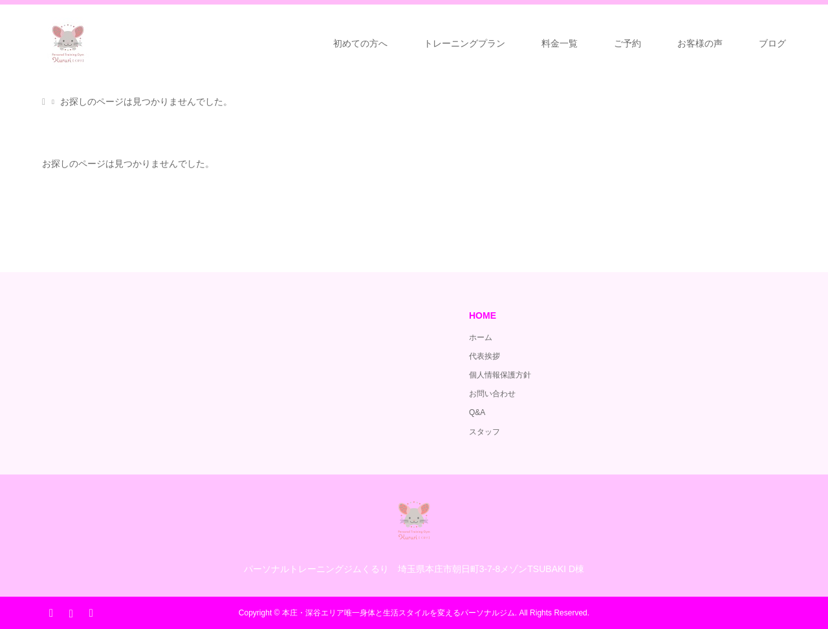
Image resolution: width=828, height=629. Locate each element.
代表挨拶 (484, 356)
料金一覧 (559, 43)
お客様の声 (700, 43)
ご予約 (627, 43)
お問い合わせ (492, 393)
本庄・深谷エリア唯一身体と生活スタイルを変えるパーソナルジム (398, 612)
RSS (90, 612)
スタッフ (484, 431)
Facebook (51, 612)
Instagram (70, 612)
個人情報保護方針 (500, 374)
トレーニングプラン (464, 43)
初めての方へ (360, 43)
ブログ (772, 43)
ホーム (480, 337)
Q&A (477, 412)
